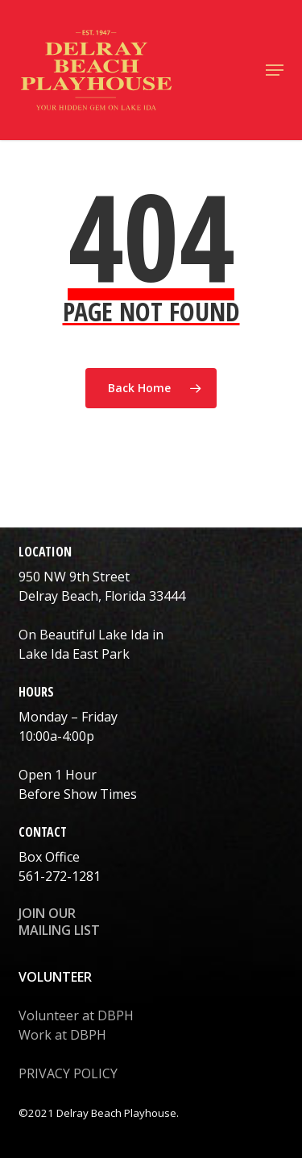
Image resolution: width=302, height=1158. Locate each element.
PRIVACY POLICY (68, 1073)
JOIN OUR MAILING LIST (59, 921)
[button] (274, 70)
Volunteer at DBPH (76, 1015)
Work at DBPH (62, 1035)
